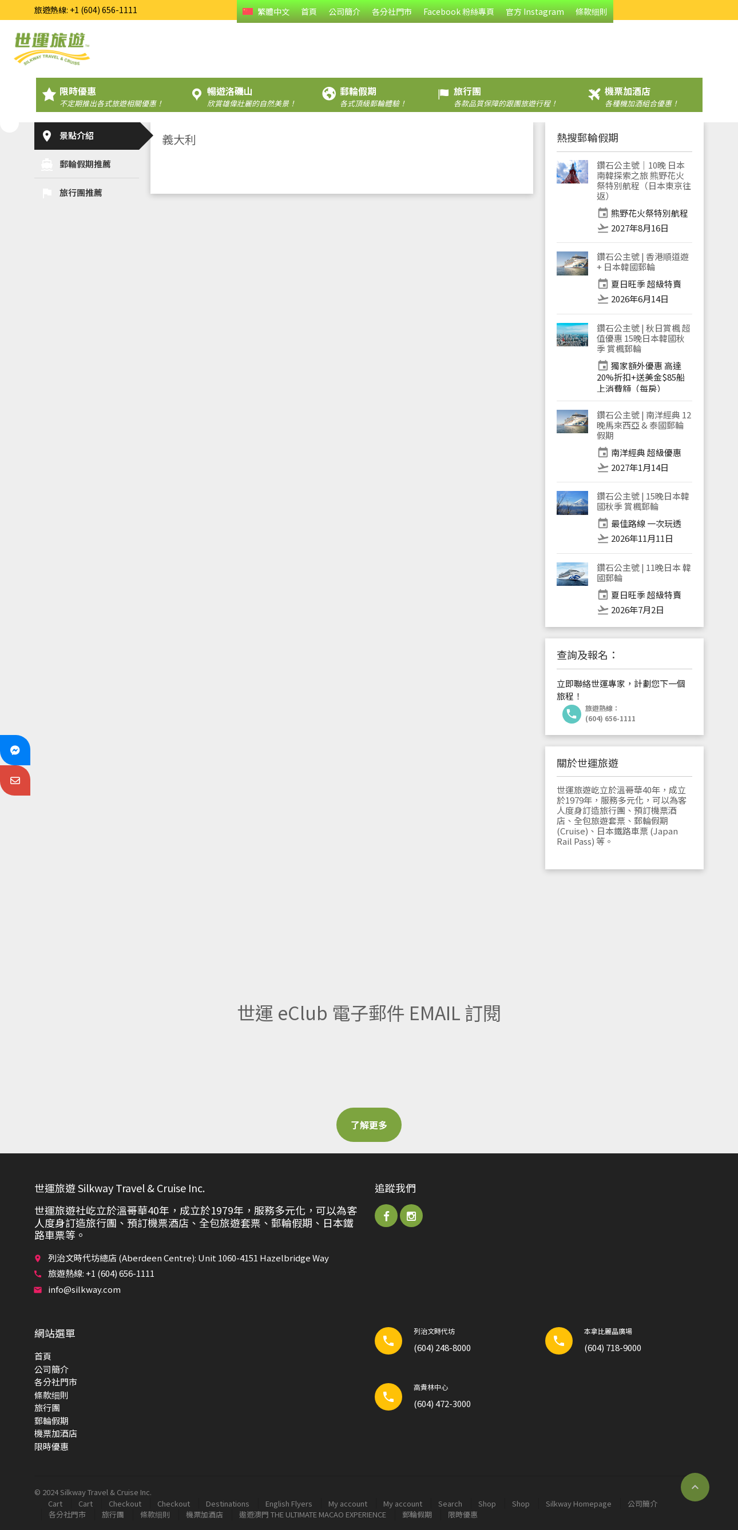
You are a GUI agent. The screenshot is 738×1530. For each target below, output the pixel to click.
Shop (487, 1503)
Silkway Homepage (579, 1503)
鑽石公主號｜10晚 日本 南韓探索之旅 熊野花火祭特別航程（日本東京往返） (644, 180)
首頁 (309, 11)
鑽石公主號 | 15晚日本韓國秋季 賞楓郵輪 (643, 501)
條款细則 (592, 11)
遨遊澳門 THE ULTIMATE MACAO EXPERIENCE (312, 1514)
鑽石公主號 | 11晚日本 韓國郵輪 (644, 572)
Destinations (227, 1503)
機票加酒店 (55, 1433)
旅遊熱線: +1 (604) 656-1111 (85, 9)
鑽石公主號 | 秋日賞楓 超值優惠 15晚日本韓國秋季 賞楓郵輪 (644, 338)
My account (347, 1503)
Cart (55, 1503)
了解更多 (369, 1125)
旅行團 (47, 1407)
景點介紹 (67, 136)
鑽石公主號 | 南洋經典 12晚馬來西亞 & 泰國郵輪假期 (644, 425)
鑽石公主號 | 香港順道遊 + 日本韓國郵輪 (643, 261)
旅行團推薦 (71, 193)
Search (450, 1503)
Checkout (125, 1503)
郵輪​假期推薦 (75, 164)
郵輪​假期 (51, 1421)
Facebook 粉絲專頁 (458, 11)
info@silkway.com (84, 1289)
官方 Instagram (535, 11)
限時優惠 (51, 1446)
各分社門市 (392, 11)
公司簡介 (344, 11)
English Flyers (288, 1503)
